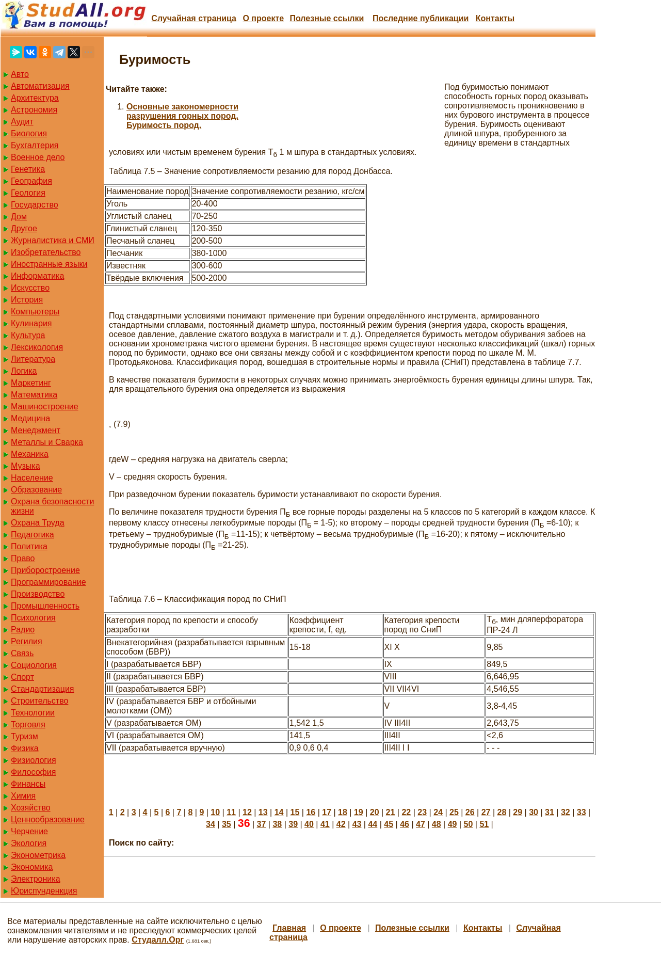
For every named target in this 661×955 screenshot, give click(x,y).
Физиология (33, 760)
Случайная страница (193, 18)
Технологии (33, 712)
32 (565, 812)
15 (295, 812)
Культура (28, 335)
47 (420, 824)
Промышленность (45, 605)
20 (374, 812)
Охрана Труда (38, 522)
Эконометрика (38, 855)
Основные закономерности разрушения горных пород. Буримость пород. (182, 116)
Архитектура (35, 97)
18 (342, 812)
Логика (24, 371)
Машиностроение (44, 406)
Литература (33, 359)
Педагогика (32, 534)
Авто (20, 74)
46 (404, 824)
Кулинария (31, 323)
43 (357, 824)
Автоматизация (40, 86)
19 (358, 812)
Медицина (30, 418)
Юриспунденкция (44, 890)
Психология (33, 617)
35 (226, 824)
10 (215, 812)
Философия (33, 772)
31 (549, 812)
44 (372, 824)
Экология (28, 843)
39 (293, 824)
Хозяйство (31, 807)
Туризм (24, 736)
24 (438, 812)
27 (486, 812)
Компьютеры (35, 311)
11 (231, 812)
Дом (19, 216)
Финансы (28, 783)
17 (326, 812)
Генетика (28, 169)
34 (210, 824)
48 (436, 824)
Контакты (495, 18)
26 (470, 812)
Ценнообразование (48, 819)
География (31, 181)
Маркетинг (31, 382)
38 (277, 824)
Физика (25, 748)
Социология (34, 665)
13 (263, 812)
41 (325, 824)
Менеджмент (35, 430)
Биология (29, 133)
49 (452, 824)
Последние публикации (421, 18)
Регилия (26, 641)
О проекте (263, 18)
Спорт (22, 677)
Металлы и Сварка (47, 442)
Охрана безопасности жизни (52, 506)
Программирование (48, 582)
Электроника (35, 878)
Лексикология (37, 347)
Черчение (29, 831)
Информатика (37, 276)
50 (468, 824)
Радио (23, 629)
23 (422, 812)
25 (454, 812)
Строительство (39, 700)
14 (279, 812)
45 (388, 824)
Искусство (30, 287)
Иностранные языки (49, 264)
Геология (28, 192)
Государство (34, 204)
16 (310, 812)
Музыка (25, 465)
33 (581, 812)
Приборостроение (45, 570)
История (27, 299)
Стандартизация (42, 689)
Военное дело (38, 157)
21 (390, 812)
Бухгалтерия (34, 145)
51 (484, 824)
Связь (22, 653)
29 (517, 812)
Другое (24, 228)
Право (23, 558)
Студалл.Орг (158, 939)
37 (261, 824)
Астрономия (34, 109)
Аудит (22, 121)
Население (32, 477)
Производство (38, 594)
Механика (30, 454)
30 (533, 812)
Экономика (32, 867)
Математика (34, 394)
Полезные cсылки (326, 18)
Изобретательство (45, 252)
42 (341, 824)
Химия (23, 795)
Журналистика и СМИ (52, 240)
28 (502, 812)
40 (309, 824)
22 (406, 812)
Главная (289, 928)
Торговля (28, 724)
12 (247, 812)
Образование (36, 489)
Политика (29, 546)
